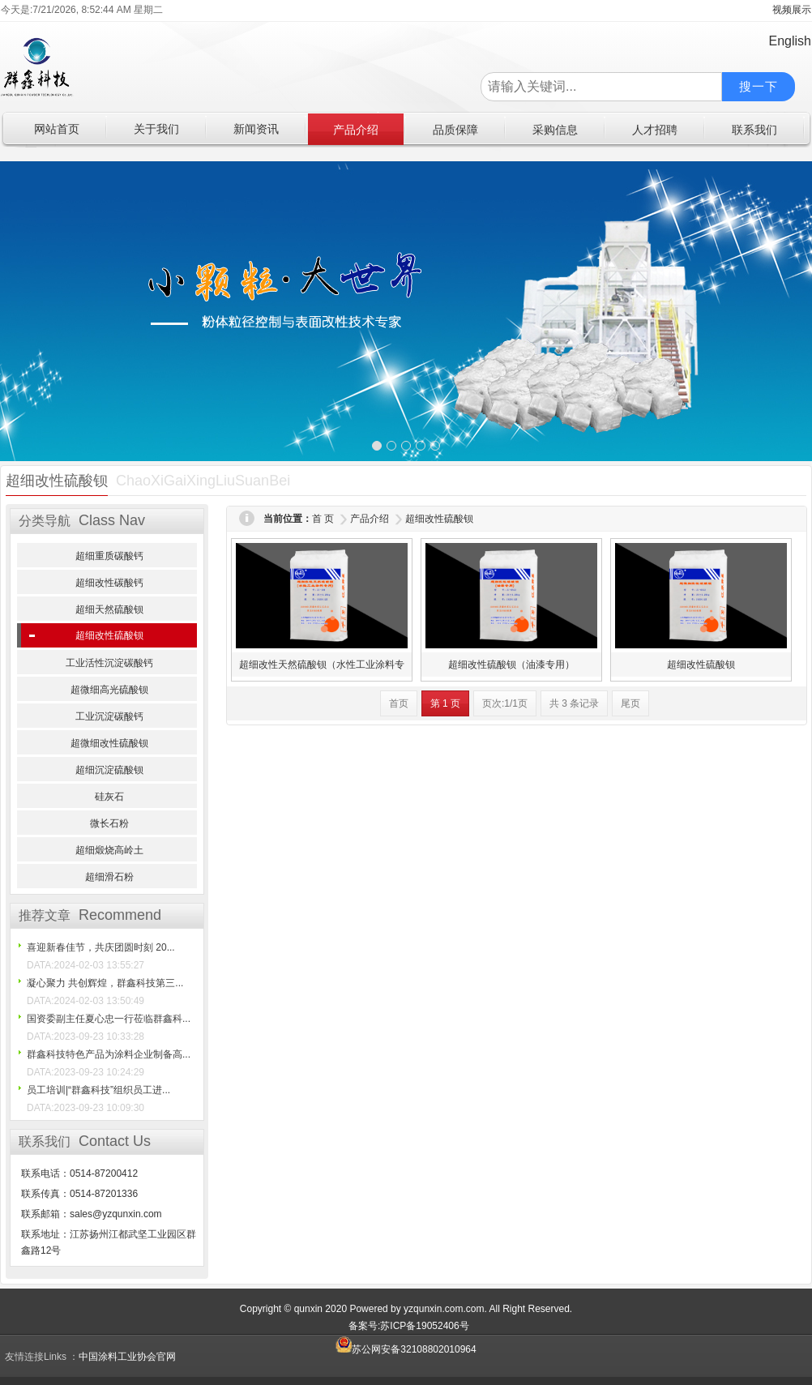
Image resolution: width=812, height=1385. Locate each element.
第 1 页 (445, 703)
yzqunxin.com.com (444, 1308)
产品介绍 (369, 518)
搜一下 (758, 86)
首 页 (323, 518)
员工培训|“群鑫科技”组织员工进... (98, 1090)
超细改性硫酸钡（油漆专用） (511, 664)
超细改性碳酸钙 (109, 582)
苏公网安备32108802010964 (405, 1349)
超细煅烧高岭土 (109, 850)
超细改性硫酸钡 (109, 635)
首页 (398, 703)
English (790, 41)
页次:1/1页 (505, 703)
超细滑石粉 (109, 877)
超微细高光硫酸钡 (109, 689)
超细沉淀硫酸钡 (109, 770)
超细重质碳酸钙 (109, 556)
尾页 (630, 703)
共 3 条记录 (574, 703)
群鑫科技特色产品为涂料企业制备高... (108, 1054)
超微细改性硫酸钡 (109, 743)
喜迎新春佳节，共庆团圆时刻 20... (101, 947)
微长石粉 (109, 823)
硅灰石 (109, 796)
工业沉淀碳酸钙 (109, 716)
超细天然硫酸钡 (109, 609)
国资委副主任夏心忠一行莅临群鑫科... (108, 1018)
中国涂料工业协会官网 (127, 1356)
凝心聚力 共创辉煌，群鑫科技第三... (105, 983)
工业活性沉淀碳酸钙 (109, 663)
